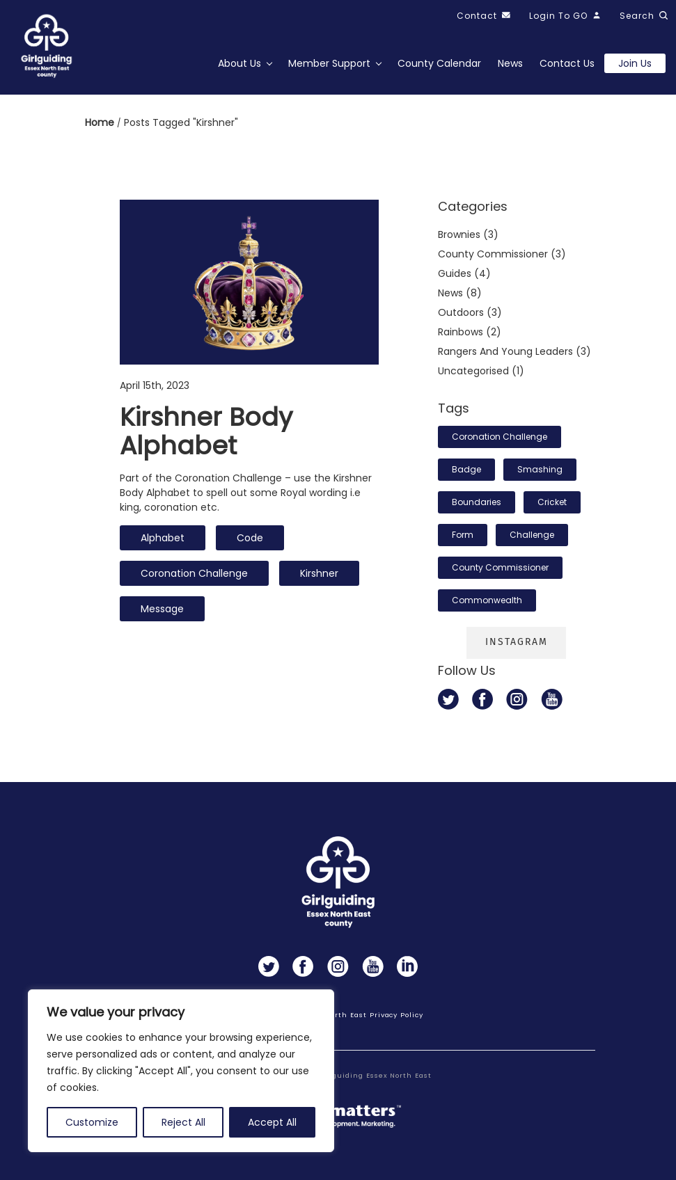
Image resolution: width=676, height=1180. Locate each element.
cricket (552, 502)
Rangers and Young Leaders (505, 351)
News (510, 63)
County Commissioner (500, 567)
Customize (91, 1122)
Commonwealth (487, 600)
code (250, 538)
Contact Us (567, 63)
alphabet (162, 538)
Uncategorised (473, 371)
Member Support (329, 63)
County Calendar (439, 63)
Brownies (459, 234)
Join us (635, 63)
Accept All (272, 1122)
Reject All (183, 1122)
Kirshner (319, 573)
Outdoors (461, 312)
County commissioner (493, 254)
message (162, 609)
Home (101, 122)
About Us (239, 63)
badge (466, 469)
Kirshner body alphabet (206, 431)
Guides (454, 273)
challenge (532, 535)
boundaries (476, 502)
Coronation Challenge (194, 573)
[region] (181, 1070)
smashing (540, 469)
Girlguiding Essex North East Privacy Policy (338, 1014)
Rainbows (460, 332)
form (462, 535)
